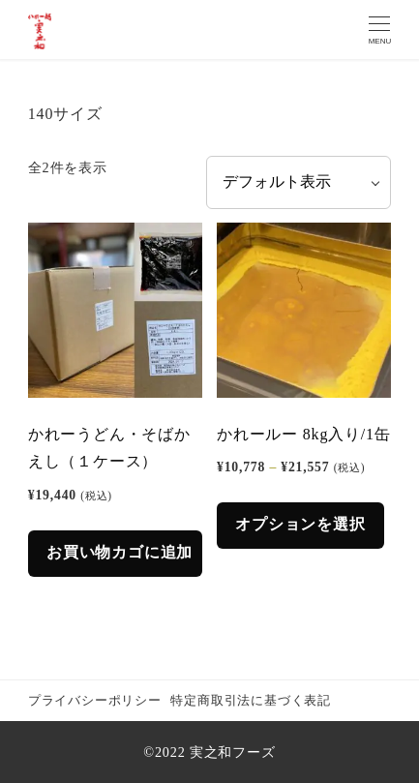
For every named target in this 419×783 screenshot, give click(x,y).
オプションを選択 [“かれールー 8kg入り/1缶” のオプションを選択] (300, 524)
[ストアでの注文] (298, 182)
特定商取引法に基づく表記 (250, 701)
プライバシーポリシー (95, 701)
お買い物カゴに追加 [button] (119, 552)
